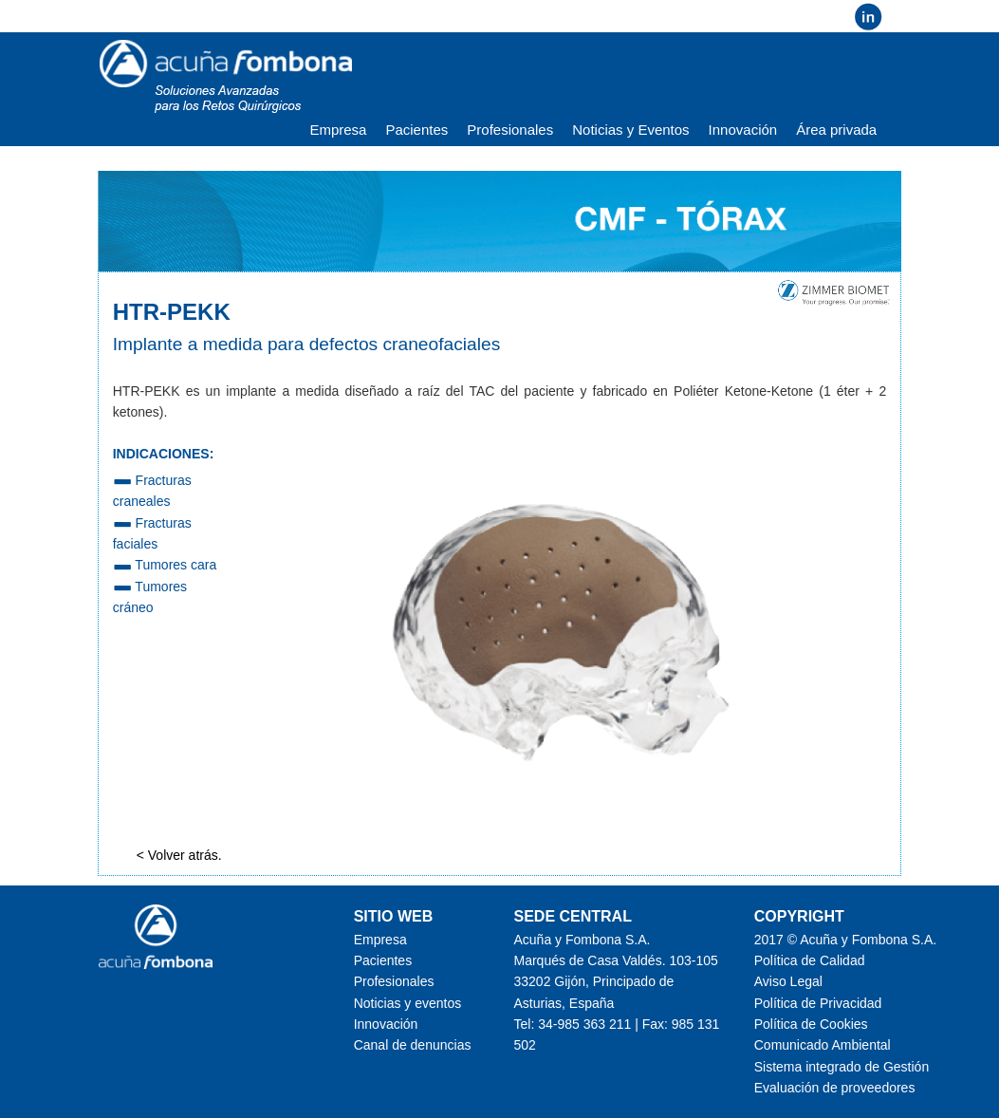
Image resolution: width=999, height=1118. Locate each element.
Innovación (743, 129)
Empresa (337, 129)
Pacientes (416, 129)
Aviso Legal (788, 981)
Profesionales (510, 129)
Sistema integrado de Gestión (841, 1066)
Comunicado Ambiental (822, 1045)
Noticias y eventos (408, 1003)
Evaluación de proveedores (835, 1087)
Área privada (836, 129)
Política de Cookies (811, 1024)
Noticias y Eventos (630, 129)
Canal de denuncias (413, 1045)
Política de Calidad (809, 960)
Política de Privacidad (818, 1003)
